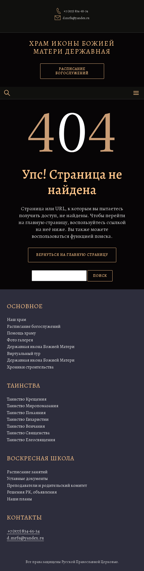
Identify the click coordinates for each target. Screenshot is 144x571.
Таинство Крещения (27, 399)
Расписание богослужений (34, 326)
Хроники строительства (30, 367)
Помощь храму (21, 333)
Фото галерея (20, 340)
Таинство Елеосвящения (31, 440)
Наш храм (16, 319)
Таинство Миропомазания (32, 406)
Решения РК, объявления (32, 492)
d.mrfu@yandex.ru (25, 538)
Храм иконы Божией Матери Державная (72, 47)
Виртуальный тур (23, 353)
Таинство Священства (28, 433)
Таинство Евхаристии (28, 419)
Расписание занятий (27, 472)
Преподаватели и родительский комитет (47, 485)
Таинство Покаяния (26, 413)
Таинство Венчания (26, 426)
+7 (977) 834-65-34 (23, 531)
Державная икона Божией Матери (41, 347)
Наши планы (19, 499)
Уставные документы (27, 478)
